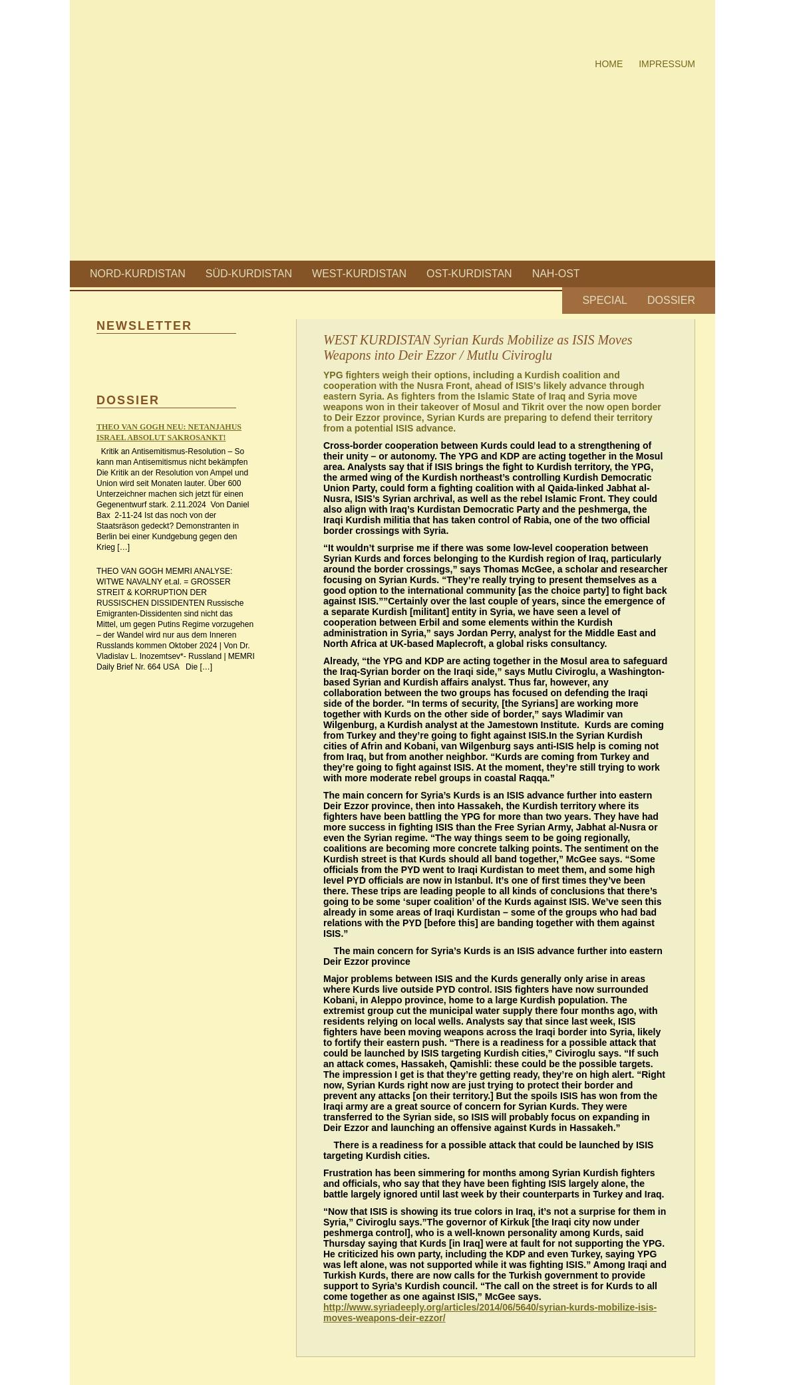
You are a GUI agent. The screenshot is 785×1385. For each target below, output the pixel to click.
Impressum (667, 64)
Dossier (671, 300)
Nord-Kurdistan (138, 273)
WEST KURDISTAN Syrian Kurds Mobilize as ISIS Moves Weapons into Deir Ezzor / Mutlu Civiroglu (478, 347)
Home (609, 64)
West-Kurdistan (359, 273)
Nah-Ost (556, 273)
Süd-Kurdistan (249, 273)
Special (604, 300)
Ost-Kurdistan (469, 273)
